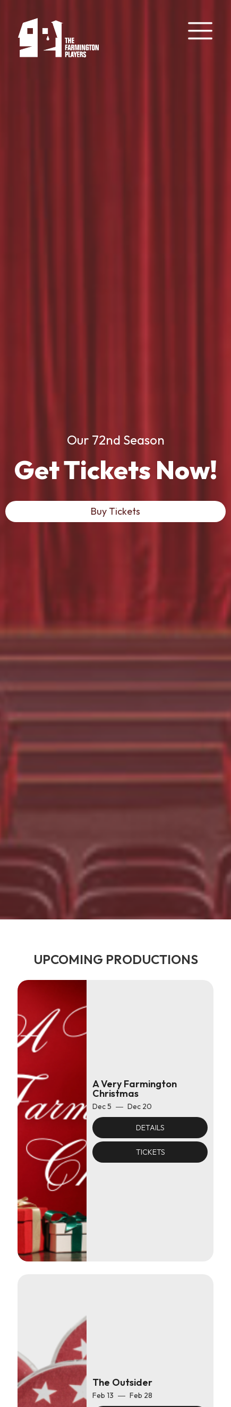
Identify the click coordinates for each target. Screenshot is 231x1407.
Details (150, 1127)
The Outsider (122, 1382)
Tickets (150, 1152)
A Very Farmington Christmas (134, 1088)
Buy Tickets (115, 511)
